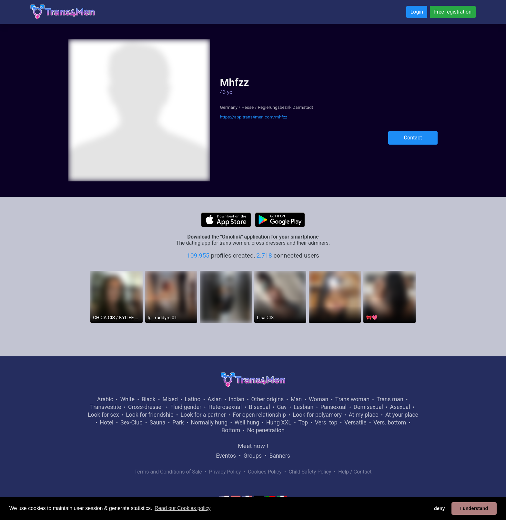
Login (416, 12)
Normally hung (209, 422)
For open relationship (259, 415)
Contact (413, 138)
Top (303, 422)
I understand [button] (474, 508)
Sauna (157, 422)
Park (178, 422)
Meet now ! (253, 446)
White (127, 399)
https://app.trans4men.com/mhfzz (253, 116)
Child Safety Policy (310, 472)
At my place (363, 415)
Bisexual (259, 407)
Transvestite (105, 407)
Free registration (452, 12)
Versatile (355, 422)
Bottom (230, 430)
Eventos (226, 456)
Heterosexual (225, 407)
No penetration (266, 430)
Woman (318, 399)
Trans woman (352, 399)
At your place (401, 415)
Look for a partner (203, 415)
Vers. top (326, 422)
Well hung (247, 422)
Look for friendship (150, 415)
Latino (193, 399)
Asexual (400, 407)
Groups (253, 456)
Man (296, 399)
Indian (236, 399)
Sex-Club (131, 422)
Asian (214, 399)
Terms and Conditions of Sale (168, 472)
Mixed (169, 399)
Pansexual (333, 407)
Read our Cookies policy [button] (182, 508)
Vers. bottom (389, 422)
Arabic (105, 399)
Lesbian (303, 407)
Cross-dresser (145, 407)
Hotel (106, 422)
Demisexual (368, 407)
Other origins (267, 399)
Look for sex (103, 415)
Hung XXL (278, 422)
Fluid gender (185, 407)
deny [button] (439, 508)
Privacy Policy (225, 472)
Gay (282, 407)
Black (149, 399)
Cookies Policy (264, 472)
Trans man (390, 399)
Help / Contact (354, 472)
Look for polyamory (317, 415)
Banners (279, 456)
